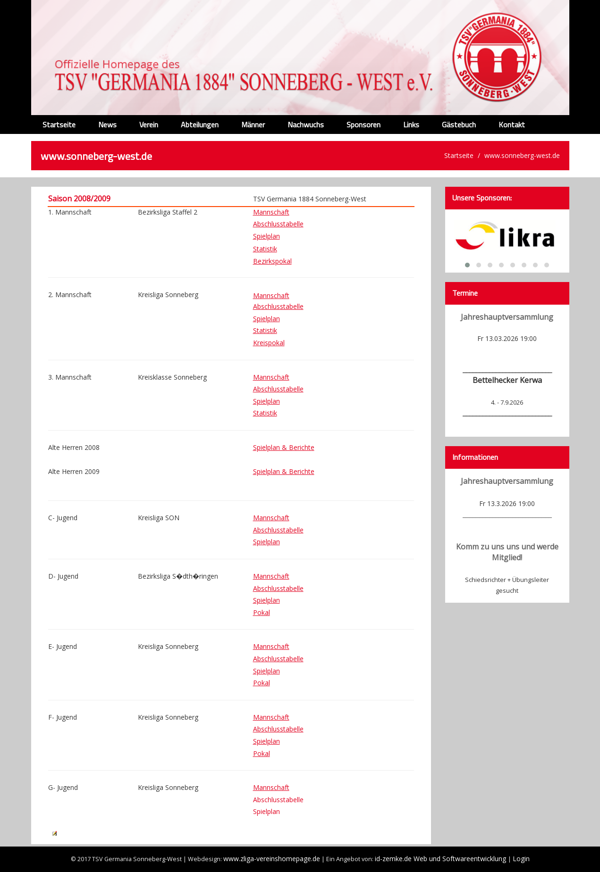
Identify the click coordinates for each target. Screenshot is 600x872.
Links (411, 124)
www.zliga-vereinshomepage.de (271, 858)
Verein (148, 124)
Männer (253, 124)
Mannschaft (271, 517)
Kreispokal (269, 342)
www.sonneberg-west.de (522, 155)
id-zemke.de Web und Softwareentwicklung (441, 858)
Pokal (261, 612)
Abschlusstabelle (278, 223)
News (107, 124)
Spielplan (266, 236)
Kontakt (512, 124)
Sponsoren (363, 124)
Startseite (59, 124)
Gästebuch (459, 124)
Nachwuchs (305, 124)
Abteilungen (200, 124)
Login (521, 858)
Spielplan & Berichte (283, 447)
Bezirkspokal (272, 261)
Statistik (265, 248)
